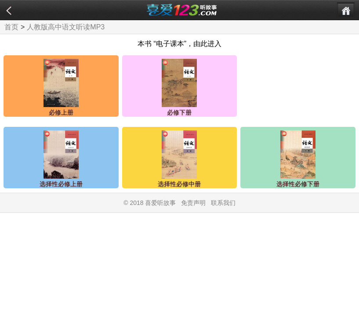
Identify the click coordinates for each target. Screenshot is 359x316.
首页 (11, 27)
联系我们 (223, 202)
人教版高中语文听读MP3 (66, 27)
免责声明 (193, 202)
